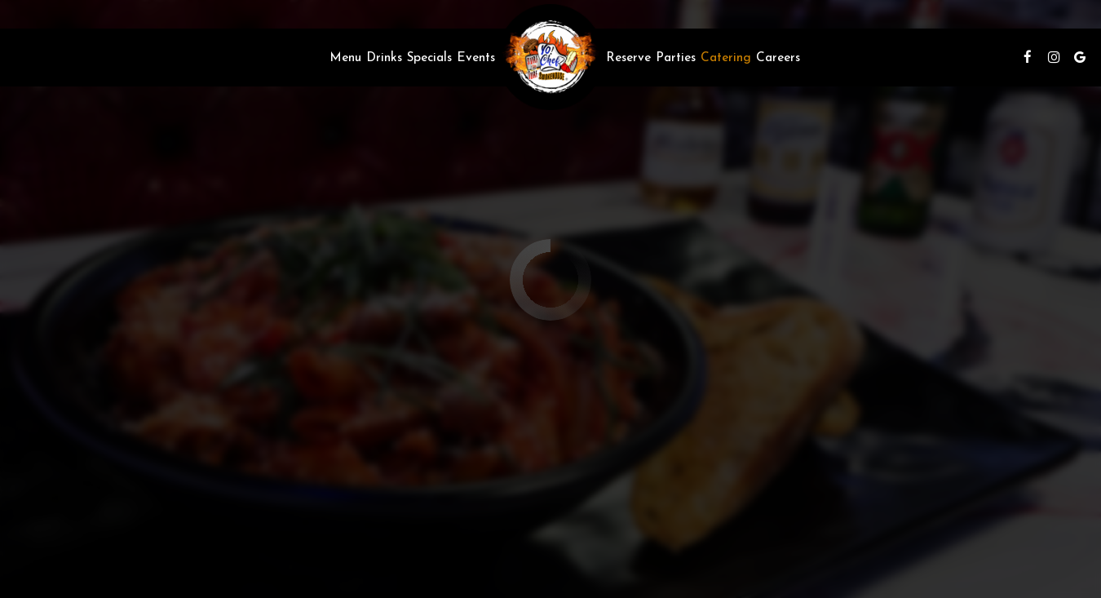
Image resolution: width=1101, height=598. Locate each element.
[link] (550, 57)
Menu (345, 57)
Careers (778, 57)
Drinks (384, 57)
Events (476, 57)
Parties (676, 57)
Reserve (628, 57)
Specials (429, 57)
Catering (726, 57)
